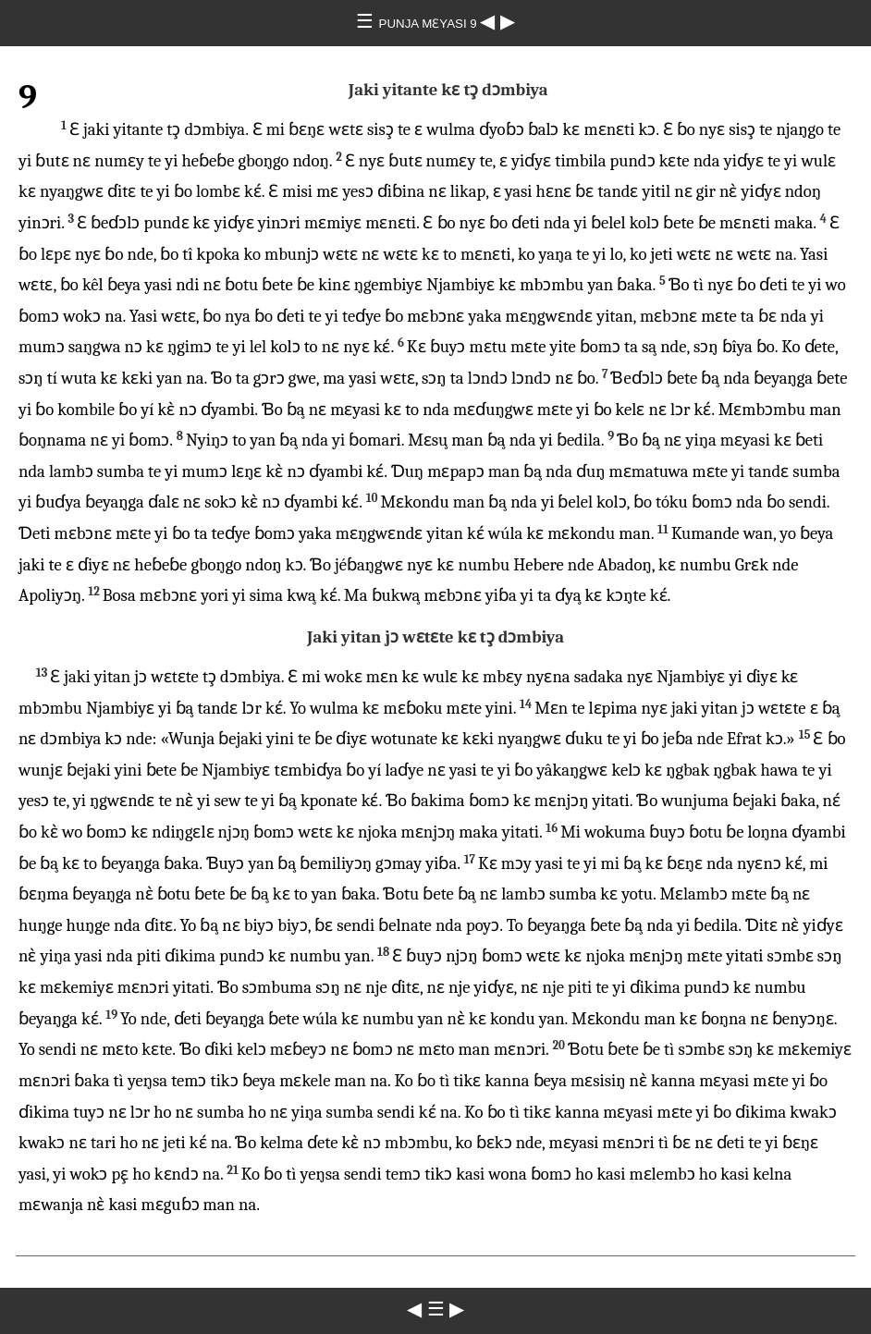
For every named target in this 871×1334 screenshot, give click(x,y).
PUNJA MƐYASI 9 (430, 24)
